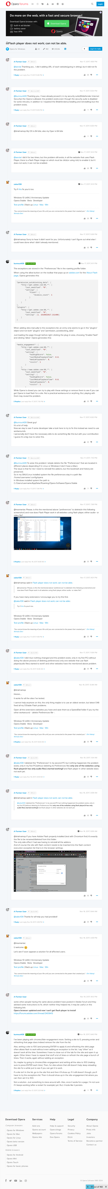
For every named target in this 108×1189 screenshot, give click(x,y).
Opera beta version (15, 1141)
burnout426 (19, 263)
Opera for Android (15, 1155)
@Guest (32, 61)
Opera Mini (12, 1158)
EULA (70, 1137)
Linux (35, 205)
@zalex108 (19, 601)
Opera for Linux (14, 1138)
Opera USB (12, 1145)
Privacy (71, 1130)
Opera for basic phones (17, 1166)
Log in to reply (95, 49)
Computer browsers (13, 1125)
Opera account (39, 1130)
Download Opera (58, 23)
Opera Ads (37, 1137)
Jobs (88, 1133)
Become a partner (94, 1141)
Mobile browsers (12, 1150)
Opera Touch (12, 1162)
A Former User (20, 62)
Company (92, 1119)
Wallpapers (37, 1133)
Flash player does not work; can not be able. (53, 583)
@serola (17, 67)
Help (52, 1119)
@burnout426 (33, 91)
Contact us (91, 1145)
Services (37, 1119)
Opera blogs (55, 1130)
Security (71, 1126)
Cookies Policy (74, 1133)
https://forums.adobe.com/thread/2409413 (33, 1013)
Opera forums (56, 1133)
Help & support (57, 1126)
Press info (90, 1130)
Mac (41, 205)
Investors (90, 1137)
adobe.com (74, 272)
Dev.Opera (55, 1137)
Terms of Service (75, 1141)
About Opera (92, 1126)
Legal (71, 1119)
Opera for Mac (13, 1134)
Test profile (19, 205)
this (20, 189)
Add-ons (36, 1126)
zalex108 (18, 184)
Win (46, 205)
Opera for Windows (17, 49)
